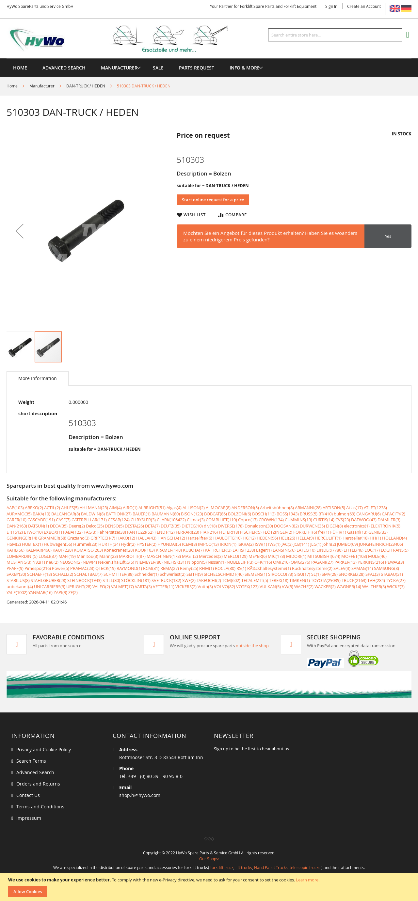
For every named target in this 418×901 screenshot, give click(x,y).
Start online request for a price (213, 200)
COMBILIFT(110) (221, 520)
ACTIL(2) (52, 508)
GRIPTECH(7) (102, 538)
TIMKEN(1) (299, 580)
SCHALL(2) (63, 574)
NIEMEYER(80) (149, 562)
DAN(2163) (17, 526)
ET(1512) (15, 532)
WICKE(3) (396, 586)
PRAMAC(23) (82, 568)
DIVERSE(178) (231, 526)
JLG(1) (315, 544)
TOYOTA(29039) (326, 580)
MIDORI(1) (296, 556)
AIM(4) (115, 508)
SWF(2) (189, 580)
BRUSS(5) (308, 514)
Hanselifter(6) (199, 538)
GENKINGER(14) (22, 538)
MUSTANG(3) (19, 562)
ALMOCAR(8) (218, 508)
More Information (37, 378)
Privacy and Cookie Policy (43, 749)
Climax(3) (196, 520)
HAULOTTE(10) (227, 538)
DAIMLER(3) (389, 520)
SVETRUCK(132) (166, 580)
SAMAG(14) (362, 568)
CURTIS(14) (323, 520)
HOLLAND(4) (394, 538)
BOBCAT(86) (215, 514)
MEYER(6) (258, 556)
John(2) (329, 544)
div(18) (210, 526)
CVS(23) (342, 520)
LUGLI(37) (48, 556)
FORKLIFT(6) (305, 532)
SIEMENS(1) (256, 574)
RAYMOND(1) (129, 568)
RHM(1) (206, 568)
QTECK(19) (105, 568)
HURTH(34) (109, 544)
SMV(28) (330, 574)
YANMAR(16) (40, 592)
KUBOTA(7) (193, 550)
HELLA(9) (305, 538)
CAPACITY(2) (393, 514)
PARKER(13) (345, 562)
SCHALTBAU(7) (88, 574)
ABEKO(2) (34, 508)
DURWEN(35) (312, 526)
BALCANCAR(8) (65, 514)
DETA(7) (152, 526)
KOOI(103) (145, 550)
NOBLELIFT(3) (240, 562)
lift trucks (243, 867)
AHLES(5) (70, 508)
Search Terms (31, 761)
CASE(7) (63, 520)
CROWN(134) (271, 520)
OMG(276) (300, 562)
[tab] (38, 378)
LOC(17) (372, 550)
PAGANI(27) (322, 562)
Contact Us (28, 795)
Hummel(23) (85, 544)
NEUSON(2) (70, 562)
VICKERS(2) (186, 586)
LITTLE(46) (353, 550)
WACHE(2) (304, 586)
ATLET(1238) (375, 508)
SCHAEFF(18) (39, 574)
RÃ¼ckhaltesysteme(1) (269, 568)
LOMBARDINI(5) (22, 556)
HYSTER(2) (146, 544)
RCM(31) (151, 568)
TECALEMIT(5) (254, 580)
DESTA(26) (134, 526)
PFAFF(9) (15, 568)
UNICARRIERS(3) (49, 586)
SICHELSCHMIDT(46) (224, 574)
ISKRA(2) (245, 544)
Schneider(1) (147, 574)
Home (12, 85)
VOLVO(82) (224, 586)
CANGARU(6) (368, 514)
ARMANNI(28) (308, 508)
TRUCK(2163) (354, 580)
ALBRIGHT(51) (152, 508)
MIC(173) (276, 556)
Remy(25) (189, 568)
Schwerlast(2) (172, 574)
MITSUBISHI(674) (323, 556)
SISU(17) (302, 574)
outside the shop (252, 646)
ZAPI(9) (60, 592)
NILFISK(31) (175, 562)
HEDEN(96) (267, 538)
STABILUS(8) (18, 580)
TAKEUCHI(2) (209, 580)
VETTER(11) (163, 586)
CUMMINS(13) (298, 520)
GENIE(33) (378, 532)
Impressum (28, 818)
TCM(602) (231, 580)
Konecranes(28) (119, 550)
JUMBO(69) (347, 544)
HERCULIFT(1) (328, 538)
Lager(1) (264, 550)
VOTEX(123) (247, 586)
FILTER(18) (229, 532)
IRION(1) (228, 544)
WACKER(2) (325, 586)
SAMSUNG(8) (386, 568)
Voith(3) (205, 586)
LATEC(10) (306, 550)
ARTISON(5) (334, 508)
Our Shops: (209, 858)
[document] (209, 887)
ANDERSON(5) (245, 508)
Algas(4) (174, 508)
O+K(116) (263, 562)
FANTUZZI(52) (140, 532)
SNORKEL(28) (351, 574)
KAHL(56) (15, 550)
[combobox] (335, 34)
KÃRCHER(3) (218, 550)
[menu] (209, 58)
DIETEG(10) (192, 526)
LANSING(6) (284, 550)
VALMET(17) (122, 586)
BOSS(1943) (288, 514)
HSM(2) (14, 544)
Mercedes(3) (211, 556)
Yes (388, 236)
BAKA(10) (41, 514)
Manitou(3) (87, 556)
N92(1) (38, 562)
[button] (20, 231)
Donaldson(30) (259, 526)
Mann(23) (108, 556)
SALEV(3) (341, 568)
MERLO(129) (236, 556)
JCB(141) (301, 544)
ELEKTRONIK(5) (385, 526)
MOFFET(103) (354, 556)
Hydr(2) (128, 544)
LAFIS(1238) (244, 550)
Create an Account (364, 6)
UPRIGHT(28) (78, 586)
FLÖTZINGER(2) (277, 532)
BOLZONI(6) (239, 514)
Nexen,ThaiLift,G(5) (116, 562)
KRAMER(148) (169, 550)
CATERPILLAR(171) (89, 520)
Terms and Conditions (40, 806)
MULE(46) (377, 556)
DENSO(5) (114, 526)
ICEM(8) (189, 544)
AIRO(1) (130, 508)
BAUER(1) (142, 514)
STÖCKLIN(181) (136, 580)
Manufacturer (42, 85)
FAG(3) (90, 532)
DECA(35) (59, 526)
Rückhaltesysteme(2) (312, 568)
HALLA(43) (146, 538)
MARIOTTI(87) (132, 556)
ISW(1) (261, 544)
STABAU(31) (392, 574)
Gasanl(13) (357, 532)
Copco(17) (248, 520)
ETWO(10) (33, 532)
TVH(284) (376, 580)
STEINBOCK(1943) (84, 580)
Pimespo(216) (37, 568)
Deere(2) (77, 526)
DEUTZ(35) (171, 526)
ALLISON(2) (194, 508)
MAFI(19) (67, 556)
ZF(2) (73, 592)
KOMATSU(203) (88, 550)
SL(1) (316, 574)
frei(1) (323, 532)
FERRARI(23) (187, 532)
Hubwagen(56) (58, 544)
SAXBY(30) (16, 574)
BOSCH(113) (264, 514)
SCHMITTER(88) (119, 574)
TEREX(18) (278, 580)
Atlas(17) (354, 508)
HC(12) (249, 538)
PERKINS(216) (371, 562)
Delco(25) (95, 526)
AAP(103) (15, 508)
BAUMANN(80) (166, 514)
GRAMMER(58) (52, 538)
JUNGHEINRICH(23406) (381, 544)
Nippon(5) (197, 562)
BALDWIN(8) (93, 514)
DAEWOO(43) (364, 520)
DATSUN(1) (38, 526)
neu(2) (52, 562)
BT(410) (325, 514)
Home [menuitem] (20, 68)
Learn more (307, 880)
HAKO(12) (125, 538)
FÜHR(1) (338, 532)
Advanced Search (35, 772)
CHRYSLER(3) (143, 520)
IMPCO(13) (208, 544)
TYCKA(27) (396, 580)
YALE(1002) (17, 592)
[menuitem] (119, 67)
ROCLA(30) (225, 568)
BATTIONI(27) (119, 514)
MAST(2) (190, 556)
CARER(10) (16, 520)
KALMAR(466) (38, 550)
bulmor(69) (344, 514)
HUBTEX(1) (32, 544)
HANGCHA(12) (171, 538)
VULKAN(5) (270, 586)
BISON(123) (192, 514)
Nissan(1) (217, 562)
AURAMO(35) (19, 514)
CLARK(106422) (171, 520)
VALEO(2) (101, 586)
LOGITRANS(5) (395, 550)
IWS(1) (274, 544)
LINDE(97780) (329, 550)
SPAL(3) (372, 574)
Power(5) (60, 568)
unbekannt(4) (20, 586)
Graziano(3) (78, 538)
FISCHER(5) (251, 532)
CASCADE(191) (41, 520)
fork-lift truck (221, 867)
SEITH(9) (194, 574)
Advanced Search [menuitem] (64, 68)
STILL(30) (111, 580)
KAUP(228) (63, 550)
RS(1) (241, 568)
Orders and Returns (38, 784)
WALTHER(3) (374, 586)
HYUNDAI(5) (169, 544)
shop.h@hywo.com (139, 795)
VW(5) (287, 586)
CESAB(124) (119, 520)
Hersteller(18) (356, 538)
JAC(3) (287, 544)
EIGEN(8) (334, 526)
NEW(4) (90, 562)
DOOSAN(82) (286, 526)
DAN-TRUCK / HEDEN (85, 85)
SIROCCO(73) (280, 574)
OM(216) (281, 562)
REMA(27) (169, 568)
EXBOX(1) (53, 532)
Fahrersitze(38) (111, 532)
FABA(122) (73, 532)
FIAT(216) (209, 532)
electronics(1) (357, 526)
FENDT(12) (164, 532)
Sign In (331, 6)
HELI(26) (287, 538)
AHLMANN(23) (94, 508)
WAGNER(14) (349, 586)
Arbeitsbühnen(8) (277, 508)
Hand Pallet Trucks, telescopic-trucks (287, 867)
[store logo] (128, 38)
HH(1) (375, 538)
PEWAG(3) (394, 562)
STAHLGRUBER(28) (48, 580)
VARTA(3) (143, 586)
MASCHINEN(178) (164, 556)
